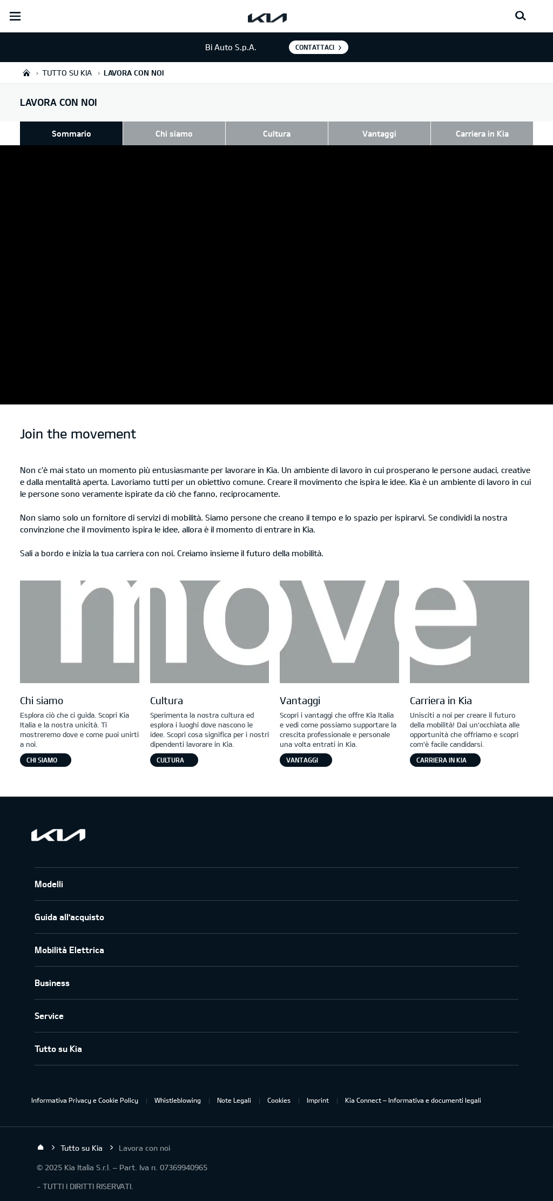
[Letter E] (469, 633)
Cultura (277, 133)
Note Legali (234, 1100)
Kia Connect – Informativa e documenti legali (413, 1100)
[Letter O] (209, 633)
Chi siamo (174, 133)
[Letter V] (339, 633)
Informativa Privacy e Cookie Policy (84, 1100)
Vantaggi (379, 133)
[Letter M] (79, 633)
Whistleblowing (177, 1100)
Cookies (279, 1100)
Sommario (71, 133)
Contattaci (314, 47)
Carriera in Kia (482, 133)
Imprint (318, 1100)
